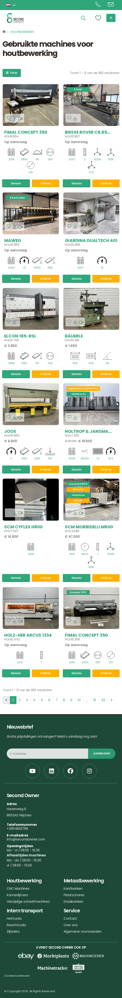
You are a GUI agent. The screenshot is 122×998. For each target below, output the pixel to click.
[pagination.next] (111, 700)
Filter (11, 73)
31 (94, 700)
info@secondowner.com (26, 839)
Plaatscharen (74, 895)
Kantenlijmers (17, 895)
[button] (11, 5)
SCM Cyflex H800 (23, 526)
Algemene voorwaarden (83, 931)
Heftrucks (14, 918)
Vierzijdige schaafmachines (28, 901)
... (87, 700)
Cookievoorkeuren (17, 975)
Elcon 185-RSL (20, 335)
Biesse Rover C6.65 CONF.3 (86, 131)
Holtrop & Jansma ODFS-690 (86, 431)
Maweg (12, 240)
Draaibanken (73, 901)
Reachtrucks (16, 925)
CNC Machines (18, 888)
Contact (70, 918)
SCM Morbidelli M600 (89, 526)
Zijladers (13, 931)
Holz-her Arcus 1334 (28, 634)
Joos (10, 431)
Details (16, 183)
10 (79, 700)
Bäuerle (74, 335)
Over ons (71, 925)
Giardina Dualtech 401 (91, 240)
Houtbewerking (22, 32)
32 (103, 700)
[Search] (83, 18)
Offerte (45, 183)
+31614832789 (17, 828)
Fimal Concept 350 (25, 131)
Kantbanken (73, 888)
